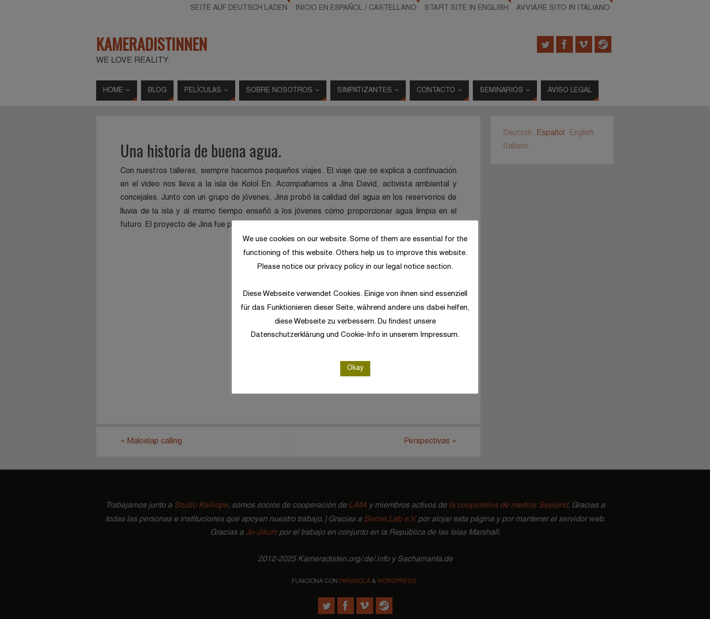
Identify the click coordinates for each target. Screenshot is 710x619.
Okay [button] (355, 368)
